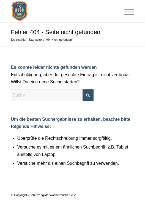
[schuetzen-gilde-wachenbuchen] (60, 11)
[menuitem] (113, 11)
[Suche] (113, 11)
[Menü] (126, 11)
